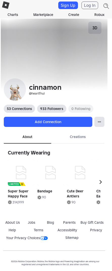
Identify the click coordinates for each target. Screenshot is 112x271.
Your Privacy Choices (27, 238)
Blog (50, 222)
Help (12, 230)
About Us (12, 222)
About (27, 136)
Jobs (31, 222)
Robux (99, 14)
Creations (78, 136)
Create (73, 14)
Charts (13, 14)
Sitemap (71, 237)
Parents (69, 222)
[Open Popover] (99, 122)
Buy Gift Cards (92, 222)
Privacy (96, 230)
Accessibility (67, 230)
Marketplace (43, 14)
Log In (90, 5)
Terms (38, 230)
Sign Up (68, 5)
